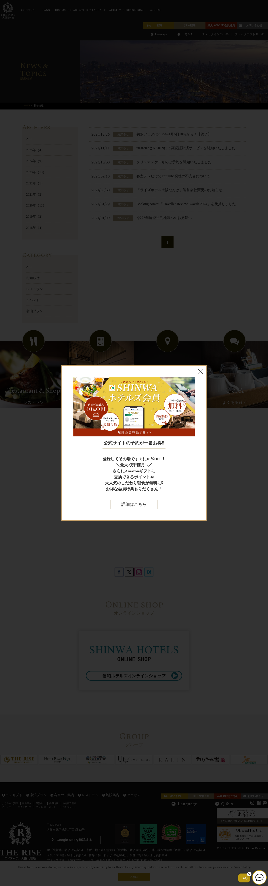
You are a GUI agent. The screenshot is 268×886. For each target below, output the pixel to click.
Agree (134, 877)
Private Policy (241, 867)
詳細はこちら (134, 504)
